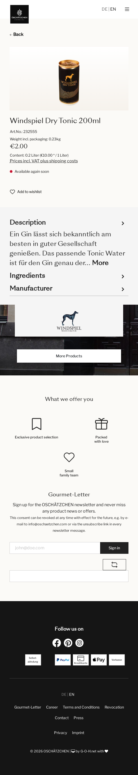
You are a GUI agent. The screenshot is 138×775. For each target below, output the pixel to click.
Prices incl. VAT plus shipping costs (44, 161)
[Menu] (127, 9)
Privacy (60, 732)
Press (78, 717)
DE (105, 9)
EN (113, 9)
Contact (62, 717)
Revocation (114, 707)
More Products (69, 356)
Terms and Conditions (81, 707)
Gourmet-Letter (27, 707)
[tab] (68, 242)
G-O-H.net (88, 751)
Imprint (78, 732)
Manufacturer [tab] (68, 288)
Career (52, 707)
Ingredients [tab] (68, 275)
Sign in (114, 548)
